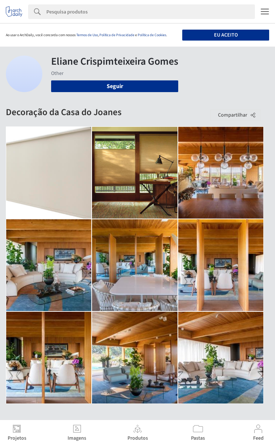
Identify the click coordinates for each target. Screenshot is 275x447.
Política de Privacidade (116, 35)
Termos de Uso (87, 35)
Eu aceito (226, 35)
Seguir (115, 86)
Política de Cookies (152, 35)
